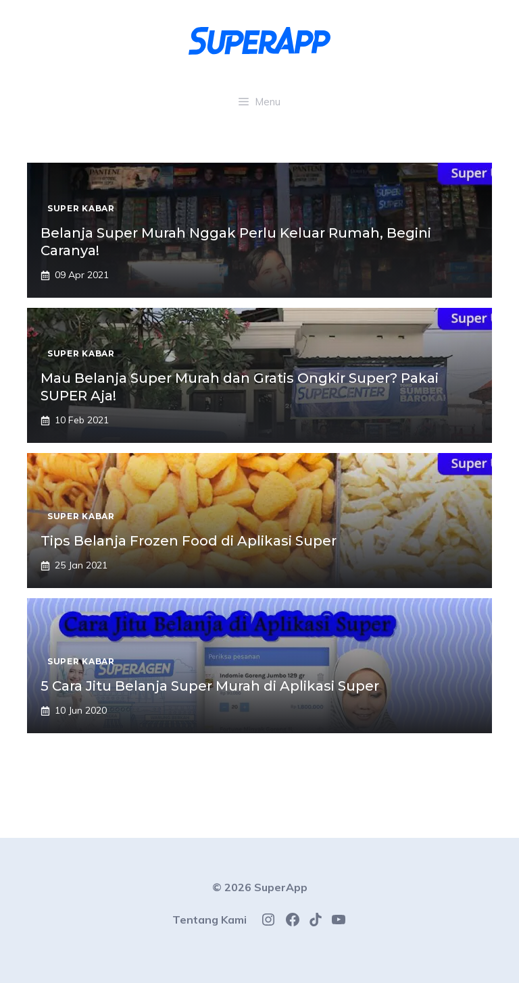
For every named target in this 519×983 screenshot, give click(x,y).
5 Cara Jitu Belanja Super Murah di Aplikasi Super (210, 686)
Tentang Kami (209, 919)
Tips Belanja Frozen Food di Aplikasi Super (189, 541)
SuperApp (280, 887)
